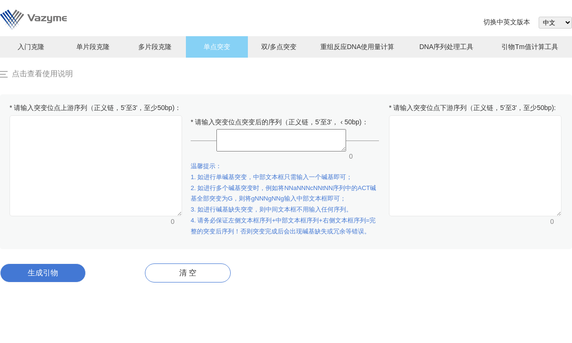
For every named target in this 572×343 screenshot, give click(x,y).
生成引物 (43, 273)
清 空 (187, 273)
